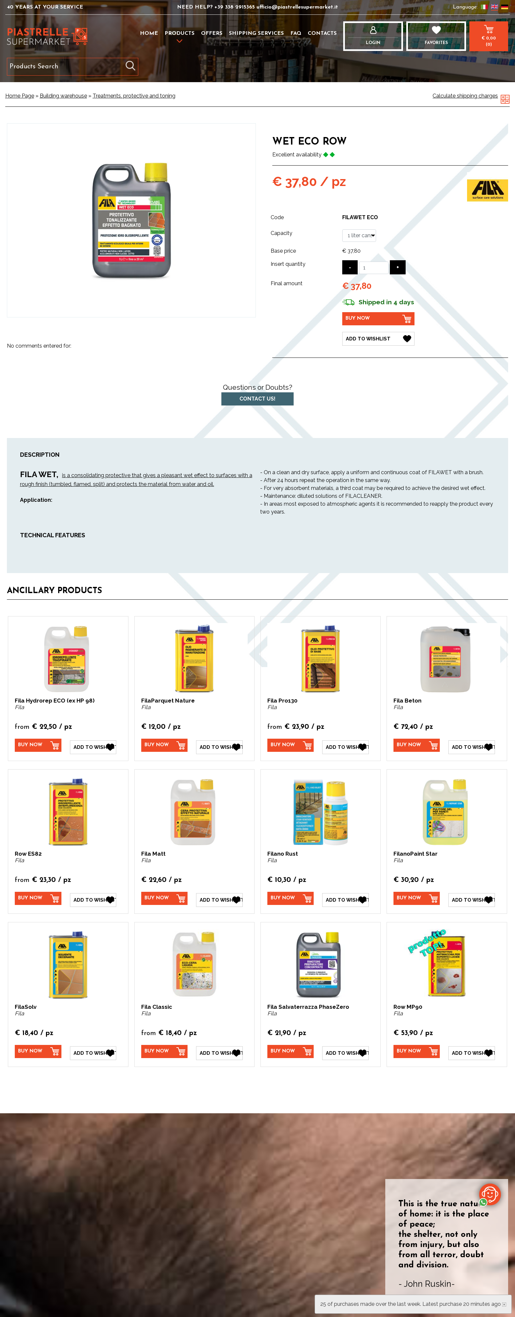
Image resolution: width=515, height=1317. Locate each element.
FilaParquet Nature (168, 699)
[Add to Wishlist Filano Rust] (345, 896)
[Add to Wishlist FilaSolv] (93, 1048)
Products (179, 33)
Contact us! (257, 397)
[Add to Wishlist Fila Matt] (219, 896)
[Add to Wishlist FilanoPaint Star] (471, 896)
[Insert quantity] (374, 268)
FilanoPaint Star (415, 851)
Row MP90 (407, 1002)
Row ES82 (28, 851)
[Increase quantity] (398, 267)
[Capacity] (359, 235)
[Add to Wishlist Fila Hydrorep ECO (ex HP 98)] (93, 744)
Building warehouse (63, 96)
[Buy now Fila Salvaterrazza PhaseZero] (290, 1047)
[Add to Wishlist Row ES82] (93, 896)
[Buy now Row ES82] (38, 895)
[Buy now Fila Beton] (416, 744)
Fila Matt (153, 851)
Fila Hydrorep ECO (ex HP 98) (55, 699)
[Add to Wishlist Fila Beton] (471, 744)
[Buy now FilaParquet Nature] (164, 744)
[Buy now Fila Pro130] (290, 744)
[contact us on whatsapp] (490, 1194)
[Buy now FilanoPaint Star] (416, 895)
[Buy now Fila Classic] (164, 1047)
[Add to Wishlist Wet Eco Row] (378, 337)
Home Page (19, 96)
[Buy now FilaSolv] (38, 1047)
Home (149, 33)
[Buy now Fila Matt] (164, 895)
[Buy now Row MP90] (416, 1047)
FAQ (295, 33)
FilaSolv (25, 1002)
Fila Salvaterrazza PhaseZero (308, 1002)
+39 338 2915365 (235, 7)
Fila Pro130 (282, 699)
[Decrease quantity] (350, 267)
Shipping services (256, 33)
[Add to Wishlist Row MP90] (471, 1048)
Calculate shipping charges (465, 96)
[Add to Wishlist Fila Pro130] (345, 744)
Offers (211, 33)
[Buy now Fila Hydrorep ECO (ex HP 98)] (38, 744)
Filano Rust (282, 851)
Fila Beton (407, 699)
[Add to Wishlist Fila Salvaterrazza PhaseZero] (345, 1048)
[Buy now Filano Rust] (290, 895)
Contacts (322, 33)
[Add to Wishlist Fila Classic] (219, 1048)
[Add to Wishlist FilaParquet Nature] (219, 744)
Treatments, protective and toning (134, 96)
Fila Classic (156, 1002)
